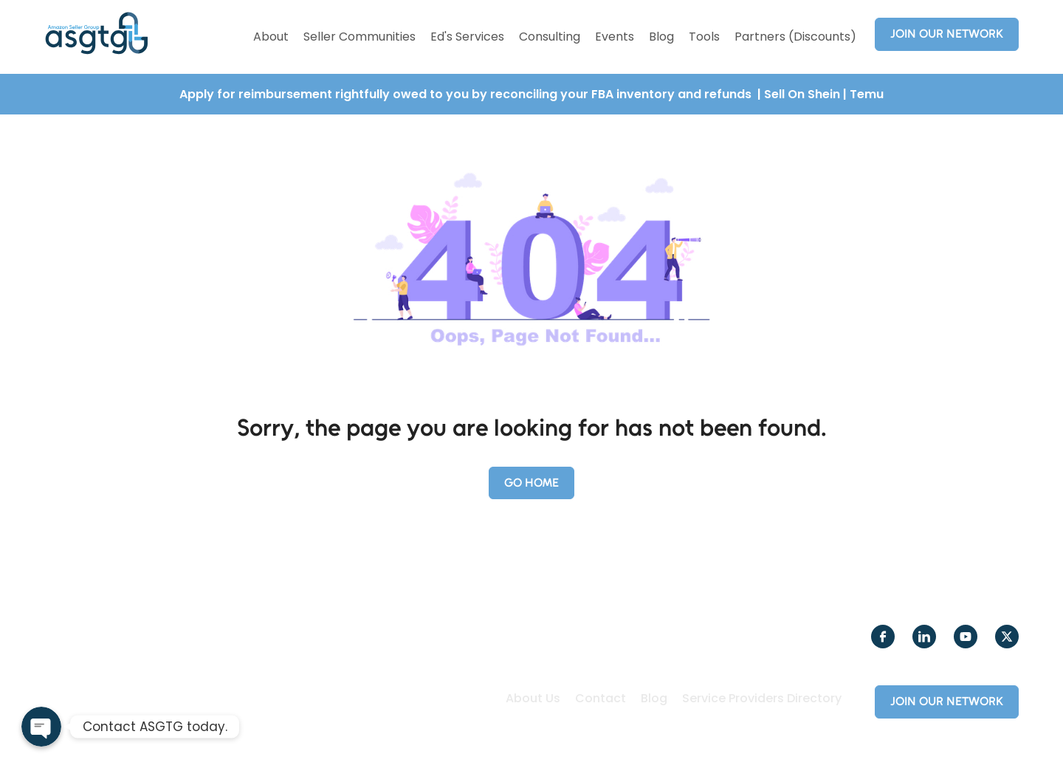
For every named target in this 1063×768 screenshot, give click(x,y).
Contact (600, 698)
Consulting (549, 36)
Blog (661, 36)
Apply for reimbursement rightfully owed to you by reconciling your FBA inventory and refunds (466, 94)
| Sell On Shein (798, 94)
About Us (533, 698)
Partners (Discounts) (795, 36)
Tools (704, 36)
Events (614, 36)
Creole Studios (558, 737)
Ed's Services (467, 36)
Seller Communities (359, 36)
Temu (867, 94)
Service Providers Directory (762, 698)
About (271, 36)
